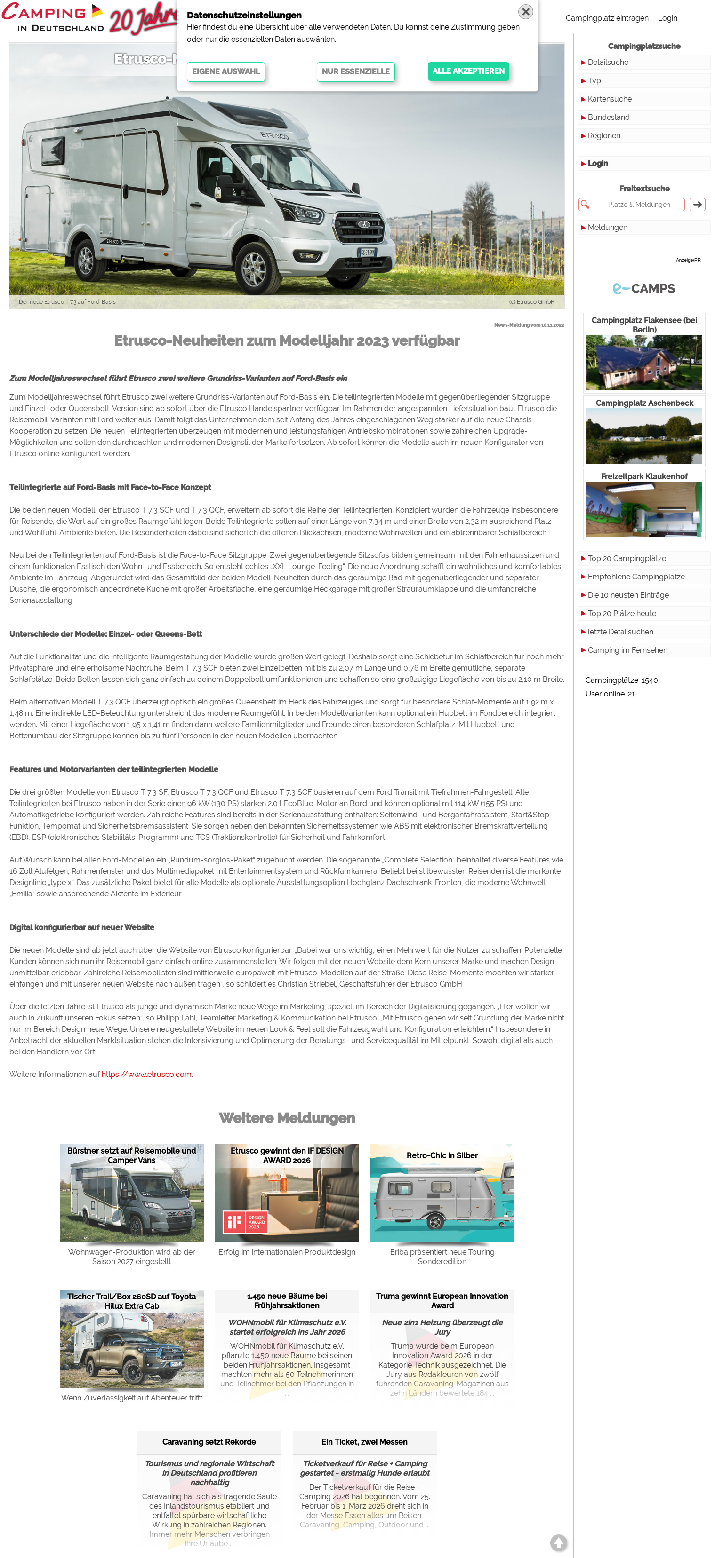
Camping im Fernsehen (627, 650)
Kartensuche (610, 99)
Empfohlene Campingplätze (636, 576)
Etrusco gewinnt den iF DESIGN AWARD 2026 (287, 1156)
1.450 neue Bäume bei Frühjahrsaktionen (287, 1301)
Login (667, 18)
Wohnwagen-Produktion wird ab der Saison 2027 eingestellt (131, 1257)
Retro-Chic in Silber (442, 1155)
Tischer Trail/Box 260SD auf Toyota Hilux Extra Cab (131, 1301)
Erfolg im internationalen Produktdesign (286, 1252)
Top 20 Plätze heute (622, 613)
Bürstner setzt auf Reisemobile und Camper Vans (131, 1156)
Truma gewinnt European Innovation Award (442, 1301)
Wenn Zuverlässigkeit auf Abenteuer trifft (131, 1397)
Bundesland (609, 117)
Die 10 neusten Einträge (628, 595)
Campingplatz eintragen (607, 18)
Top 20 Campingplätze (627, 558)
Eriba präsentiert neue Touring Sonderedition (442, 1257)
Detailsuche (608, 62)
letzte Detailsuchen (620, 631)
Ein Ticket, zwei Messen (364, 1442)
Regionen (604, 135)
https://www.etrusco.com (147, 1074)
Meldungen (607, 227)
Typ (594, 80)
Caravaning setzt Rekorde (209, 1442)
